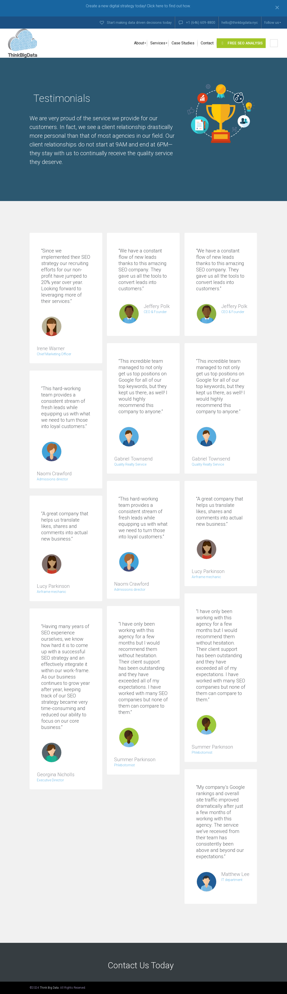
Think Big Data (49, 987)
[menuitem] (135, 22)
